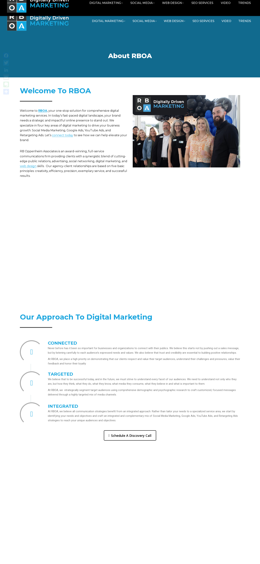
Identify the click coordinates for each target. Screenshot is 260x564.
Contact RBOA (212, 4)
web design (28, 166)
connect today (62, 135)
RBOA (42, 110)
